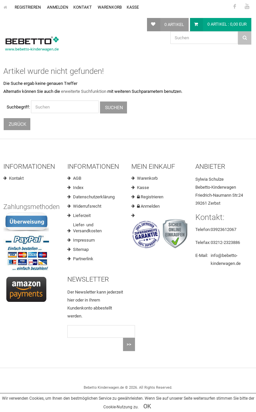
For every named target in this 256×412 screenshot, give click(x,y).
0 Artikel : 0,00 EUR (227, 24)
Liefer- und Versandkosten (87, 227)
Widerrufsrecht (87, 206)
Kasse (133, 7)
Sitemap (81, 249)
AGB (77, 178)
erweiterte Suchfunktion (83, 91)
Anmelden (57, 7)
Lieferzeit (82, 215)
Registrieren (27, 7)
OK (147, 406)
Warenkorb (109, 7)
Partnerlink (83, 258)
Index (78, 187)
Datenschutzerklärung (94, 196)
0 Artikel (174, 24)
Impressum (84, 240)
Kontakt (82, 7)
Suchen (113, 107)
